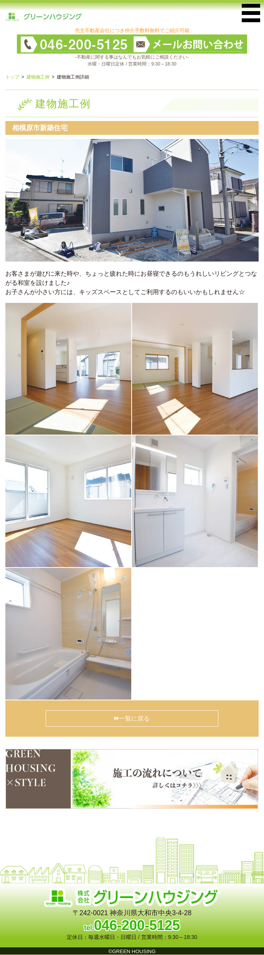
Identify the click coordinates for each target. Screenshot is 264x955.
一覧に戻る (132, 718)
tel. (132, 928)
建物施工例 (38, 77)
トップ (12, 77)
